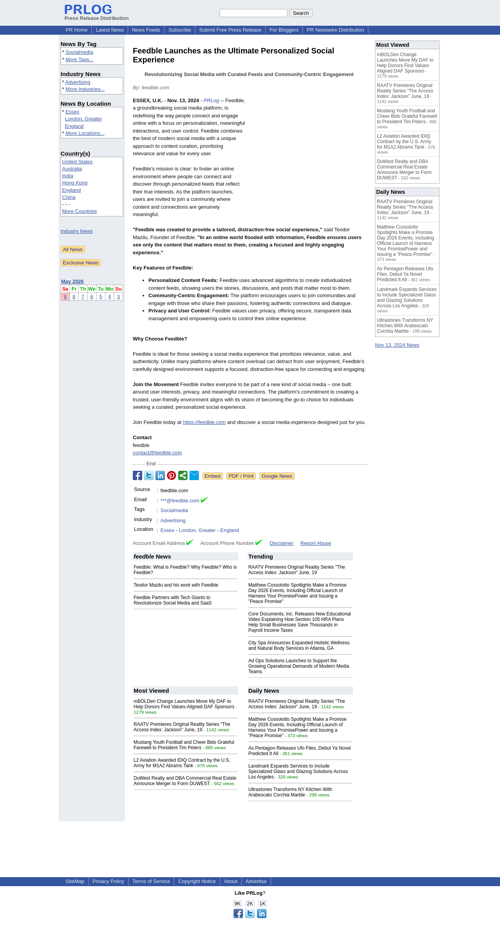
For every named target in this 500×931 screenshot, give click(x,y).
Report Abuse (315, 543)
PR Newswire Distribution (335, 30)
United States (77, 162)
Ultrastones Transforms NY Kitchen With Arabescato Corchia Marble (290, 792)
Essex (72, 112)
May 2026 (72, 281)
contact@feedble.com (157, 453)
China (68, 197)
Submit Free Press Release (230, 30)
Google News (277, 476)
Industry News (77, 231)
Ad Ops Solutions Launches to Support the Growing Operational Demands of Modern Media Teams (298, 666)
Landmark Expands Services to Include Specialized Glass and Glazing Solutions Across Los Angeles (298, 771)
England (74, 126)
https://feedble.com (204, 422)
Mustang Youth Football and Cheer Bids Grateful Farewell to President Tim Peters (184, 744)
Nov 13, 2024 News (397, 345)
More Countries (79, 211)
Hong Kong (75, 183)
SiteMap (75, 881)
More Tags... (79, 59)
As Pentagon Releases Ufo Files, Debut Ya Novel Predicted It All (405, 274)
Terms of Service (151, 881)
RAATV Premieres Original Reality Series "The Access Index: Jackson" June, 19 (296, 569)
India (67, 176)
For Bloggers (284, 30)
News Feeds (146, 30)
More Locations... (85, 133)
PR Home (77, 30)
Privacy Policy (108, 881)
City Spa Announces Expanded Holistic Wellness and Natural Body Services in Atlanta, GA (299, 645)
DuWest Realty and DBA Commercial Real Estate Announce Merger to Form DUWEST (185, 780)
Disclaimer (281, 543)
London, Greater (83, 119)
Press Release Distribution (96, 15)
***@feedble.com (180, 501)
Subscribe (179, 30)
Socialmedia (79, 52)
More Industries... (85, 89)
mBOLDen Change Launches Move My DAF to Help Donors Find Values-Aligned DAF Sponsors (184, 704)
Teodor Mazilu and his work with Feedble (176, 585)
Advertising (77, 82)
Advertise (256, 881)
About (231, 881)
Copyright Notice (197, 881)
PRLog (211, 100)
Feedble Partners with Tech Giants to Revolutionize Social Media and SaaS (173, 600)
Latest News (110, 30)
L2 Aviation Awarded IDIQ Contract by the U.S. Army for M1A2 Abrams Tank (182, 762)
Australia (72, 169)
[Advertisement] (308, 154)
